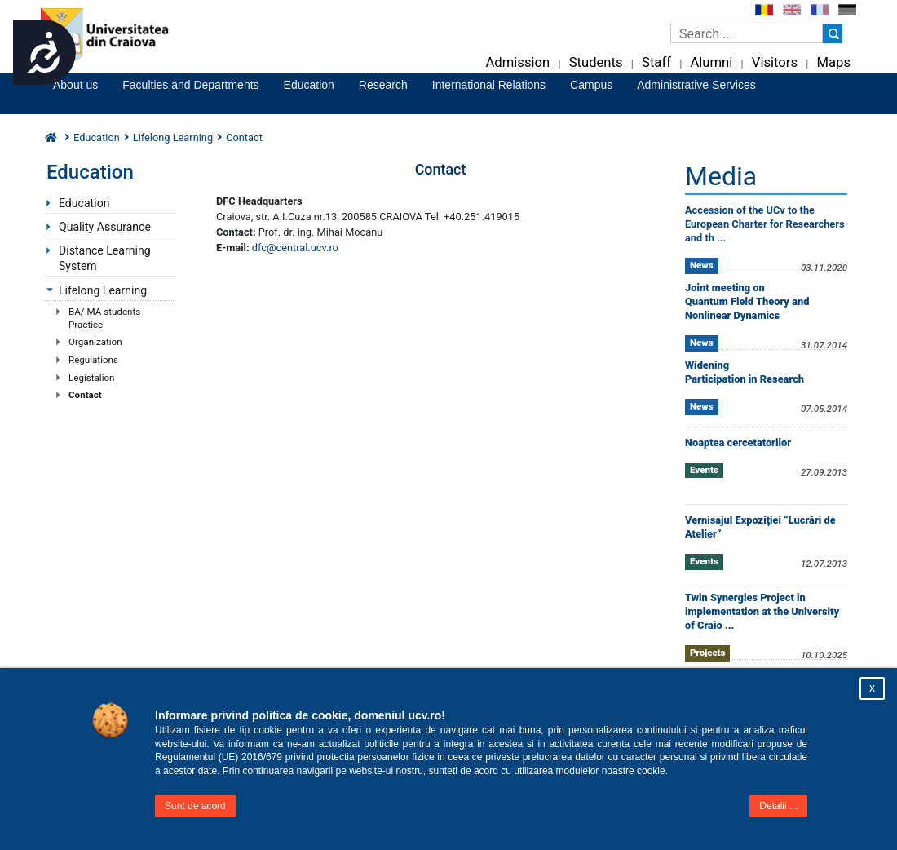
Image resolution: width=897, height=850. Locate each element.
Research (383, 84)
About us (75, 84)
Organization (95, 342)
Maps (834, 62)
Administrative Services (696, 84)
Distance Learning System (105, 258)
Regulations (93, 359)
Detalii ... (778, 806)
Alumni (711, 62)
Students (596, 62)
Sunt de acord (195, 806)
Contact (85, 395)
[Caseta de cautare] (746, 33)
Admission (517, 62)
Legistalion (91, 377)
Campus (591, 84)
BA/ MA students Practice (104, 318)
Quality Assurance (105, 226)
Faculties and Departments (190, 84)
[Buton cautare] (832, 33)
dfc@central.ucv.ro (295, 247)
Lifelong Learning (173, 137)
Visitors (775, 62)
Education (309, 84)
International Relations (489, 84)
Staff (656, 62)
